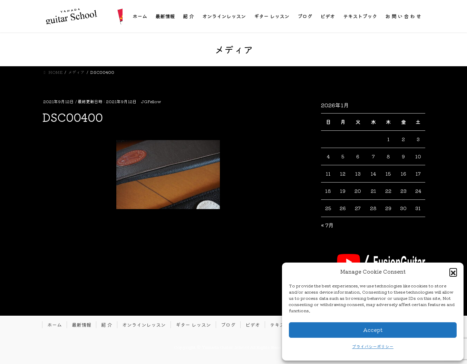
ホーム (54, 324)
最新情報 (81, 324)
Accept (372, 329)
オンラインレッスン (144, 324)
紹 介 (106, 324)
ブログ (228, 324)
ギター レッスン (193, 324)
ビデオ (252, 324)
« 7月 (327, 225)
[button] (453, 271)
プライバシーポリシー (372, 346)
